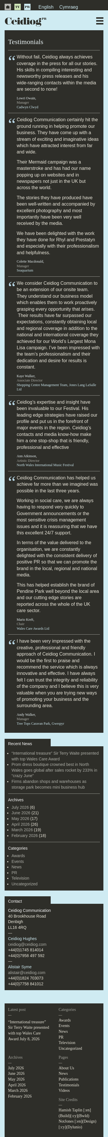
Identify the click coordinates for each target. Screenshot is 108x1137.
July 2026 (20, 807)
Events (18, 861)
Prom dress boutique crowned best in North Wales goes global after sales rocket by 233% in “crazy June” (54, 770)
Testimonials (69, 1085)
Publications (69, 1079)
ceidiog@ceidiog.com (27, 944)
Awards (18, 855)
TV (17, 7)
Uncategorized (24, 884)
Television (20, 878)
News (17, 867)
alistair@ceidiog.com (26, 972)
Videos (64, 1090)
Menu (99, 20)
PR (27, 7)
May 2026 (20, 818)
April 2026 (21, 824)
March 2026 (22, 829)
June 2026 (21, 812)
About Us (66, 1068)
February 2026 (25, 835)
